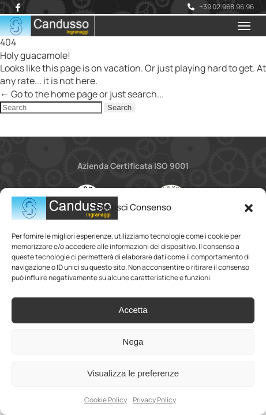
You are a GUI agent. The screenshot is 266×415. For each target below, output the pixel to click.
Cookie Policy (105, 400)
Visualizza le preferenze (133, 373)
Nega (133, 341)
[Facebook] (18, 7)
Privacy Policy (154, 400)
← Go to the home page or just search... (82, 94)
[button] (248, 208)
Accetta (132, 310)
